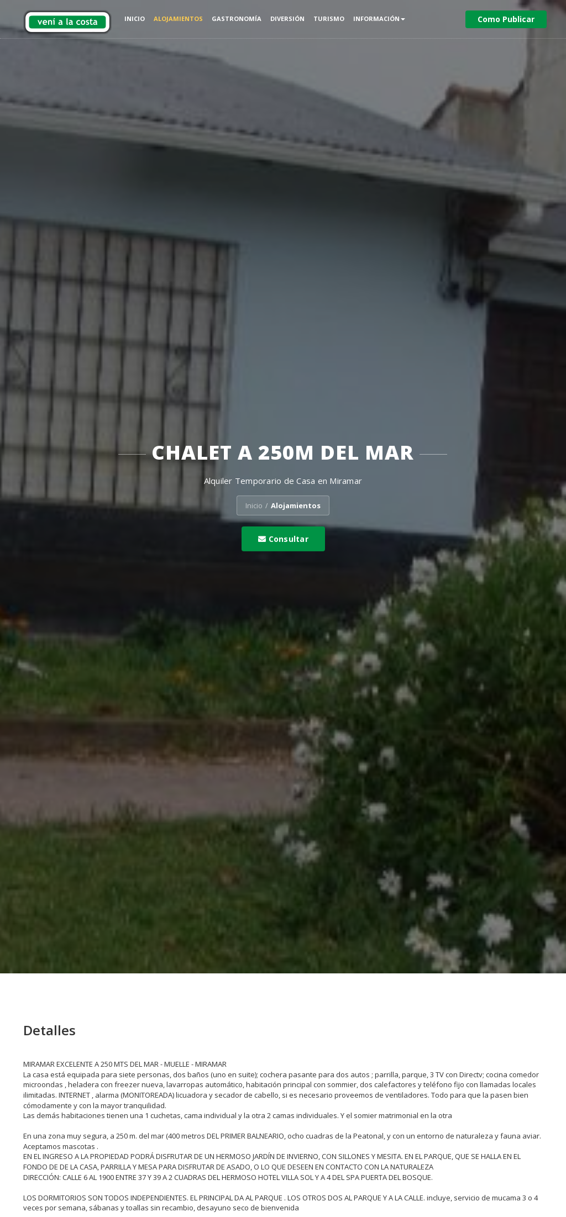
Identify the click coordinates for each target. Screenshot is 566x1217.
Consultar (283, 539)
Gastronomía (236, 18)
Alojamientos (178, 18)
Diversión (287, 18)
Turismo (328, 18)
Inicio (134, 18)
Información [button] (379, 18)
